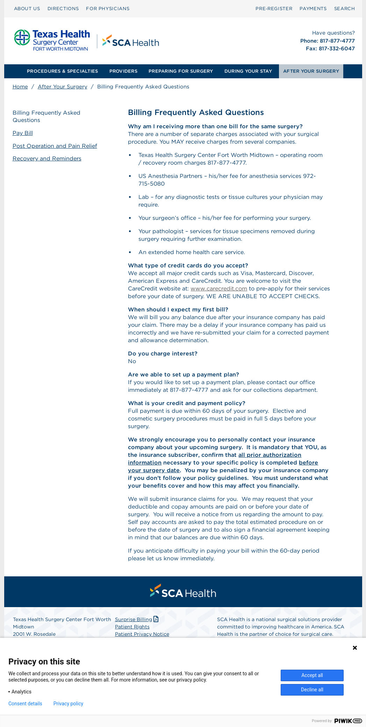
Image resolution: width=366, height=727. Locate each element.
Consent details (25, 703)
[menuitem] (27, 8)
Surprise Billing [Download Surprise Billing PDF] (137, 619)
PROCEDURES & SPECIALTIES (62, 71)
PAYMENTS (313, 8)
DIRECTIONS (63, 8)
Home (20, 87)
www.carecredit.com (219, 288)
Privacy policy (68, 703)
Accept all (312, 675)
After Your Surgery (62, 87)
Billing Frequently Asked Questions (46, 116)
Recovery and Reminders (47, 158)
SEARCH (344, 8)
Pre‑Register (274, 8)
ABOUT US (27, 8)
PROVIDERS (123, 71)
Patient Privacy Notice (142, 634)
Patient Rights (132, 626)
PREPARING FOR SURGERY (181, 71)
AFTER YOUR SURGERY (311, 71)
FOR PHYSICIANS (107, 8)
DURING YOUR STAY (248, 71)
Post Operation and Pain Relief (55, 146)
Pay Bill (23, 133)
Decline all (312, 689)
